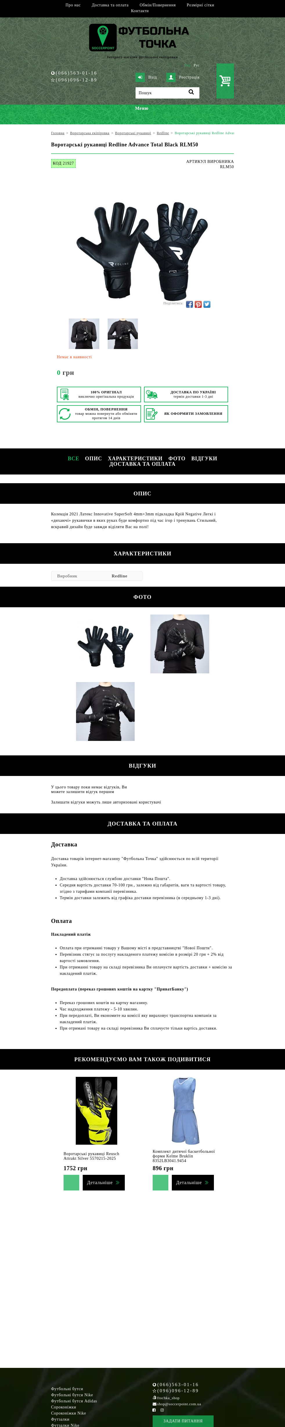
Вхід (146, 77)
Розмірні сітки (200, 5)
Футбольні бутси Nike (72, 1395)
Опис (93, 458)
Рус (197, 65)
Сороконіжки (63, 1407)
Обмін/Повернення (158, 5)
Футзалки (60, 1419)
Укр (188, 65)
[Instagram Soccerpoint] (162, 1410)
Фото (176, 458)
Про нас (73, 5)
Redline (119, 576)
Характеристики (135, 458)
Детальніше (100, 1182)
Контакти (140, 11)
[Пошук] (167, 93)
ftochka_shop (168, 1398)
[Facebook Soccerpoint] (154, 1410)
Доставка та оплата (110, 5)
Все (73, 458)
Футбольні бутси (67, 1389)
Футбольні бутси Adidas (74, 1401)
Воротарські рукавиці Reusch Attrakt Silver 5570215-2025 (91, 1156)
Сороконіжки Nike (68, 1413)
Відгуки (204, 458)
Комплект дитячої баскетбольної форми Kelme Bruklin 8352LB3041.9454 (184, 1156)
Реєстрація (182, 77)
